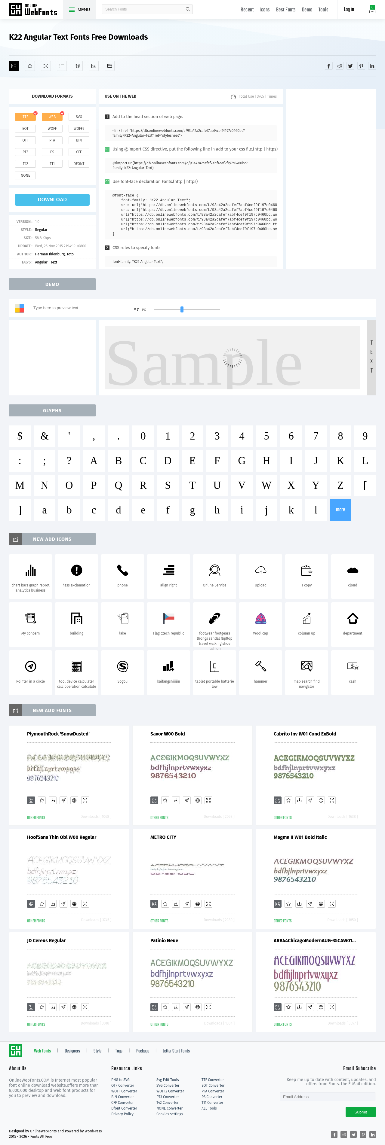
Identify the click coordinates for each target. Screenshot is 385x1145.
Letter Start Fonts (176, 1051)
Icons (265, 10)
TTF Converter (213, 1080)
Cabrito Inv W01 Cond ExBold (305, 734)
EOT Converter (213, 1085)
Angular (41, 262)
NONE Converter (169, 1108)
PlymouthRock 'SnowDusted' (58, 734)
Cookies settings (169, 1114)
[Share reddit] (339, 66)
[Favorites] (30, 66)
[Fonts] (110, 66)
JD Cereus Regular (46, 940)
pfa (52, 140)
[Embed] (74, 800)
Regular (41, 230)
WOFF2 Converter (170, 1091)
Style (97, 1051)
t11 (52, 164)
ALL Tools (209, 1108)
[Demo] (46, 66)
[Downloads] (53, 800)
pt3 (25, 152)
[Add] (14, 66)
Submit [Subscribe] (361, 1112)
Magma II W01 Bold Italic (300, 837)
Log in (349, 9)
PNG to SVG (120, 1080)
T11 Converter (212, 1103)
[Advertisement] (331, 179)
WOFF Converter (124, 1091)
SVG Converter (167, 1085)
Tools (324, 10)
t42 (25, 164)
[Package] (78, 66)
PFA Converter (213, 1091)
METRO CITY (163, 837)
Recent (247, 10)
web (52, 117)
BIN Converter (122, 1097)
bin (79, 140)
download (52, 199)
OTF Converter (122, 1085)
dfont (78, 164)
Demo (307, 10)
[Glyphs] (62, 66)
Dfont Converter (124, 1108)
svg (79, 117)
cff (79, 152)
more (340, 510)
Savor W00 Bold (167, 734)
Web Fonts (42, 1051)
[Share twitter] (350, 66)
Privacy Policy (122, 1114)
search (187, 9)
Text (54, 262)
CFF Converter (122, 1103)
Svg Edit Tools (167, 1080)
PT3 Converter (167, 1097)
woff (52, 128)
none (25, 175)
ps (52, 152)
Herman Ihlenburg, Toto (54, 254)
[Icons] (94, 66)
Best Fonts (286, 10)
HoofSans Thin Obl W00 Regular (61, 837)
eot (25, 128)
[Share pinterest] (361, 66)
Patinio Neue (164, 940)
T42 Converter (167, 1103)
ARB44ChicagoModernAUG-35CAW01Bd (316, 940)
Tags (118, 1051)
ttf (25, 117)
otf (26, 140)
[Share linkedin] (372, 66)
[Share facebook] (329, 66)
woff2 (79, 128)
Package (142, 1051)
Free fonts (36, 10)
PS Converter (212, 1097)
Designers (72, 1051)
